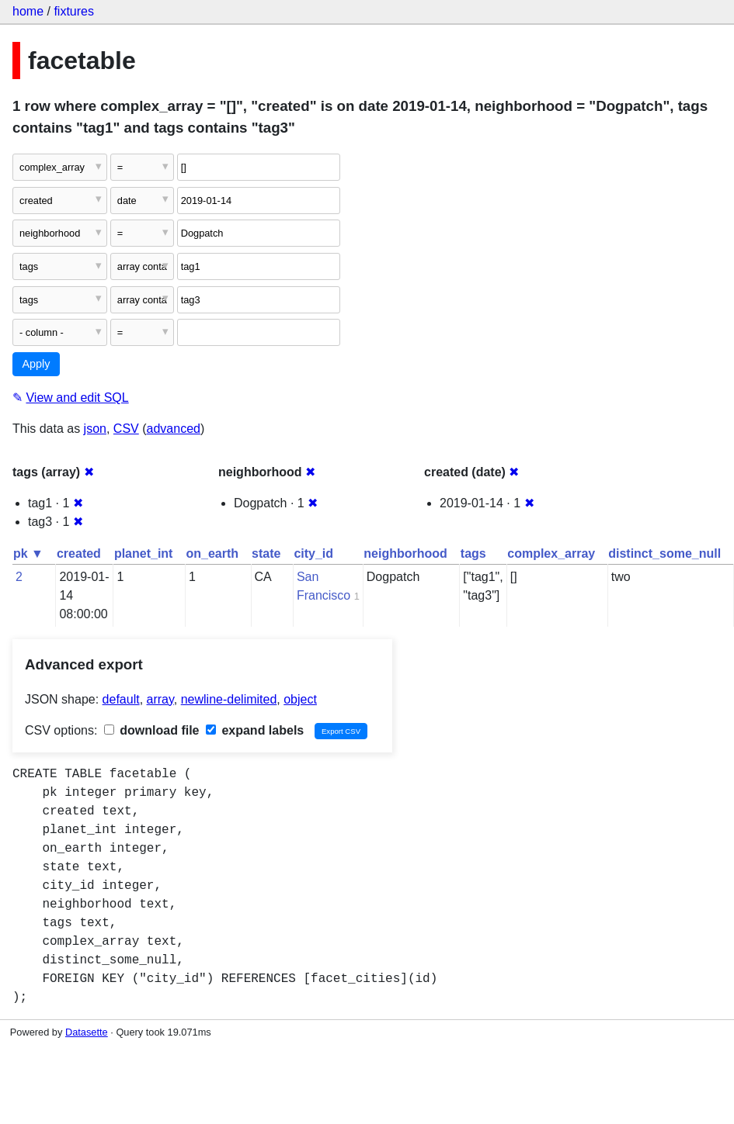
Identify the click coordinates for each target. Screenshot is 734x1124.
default (121, 699)
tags (473, 553)
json (95, 428)
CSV (126, 428)
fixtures (74, 11)
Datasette (86, 1032)
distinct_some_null (664, 553)
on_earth (212, 553)
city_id (313, 553)
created (79, 553)
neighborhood (405, 553)
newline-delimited (229, 699)
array (160, 699)
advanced (173, 428)
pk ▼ (28, 553)
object (300, 699)
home (27, 11)
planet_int (143, 553)
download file (152, 730)
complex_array (551, 553)
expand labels (255, 730)
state (266, 553)
